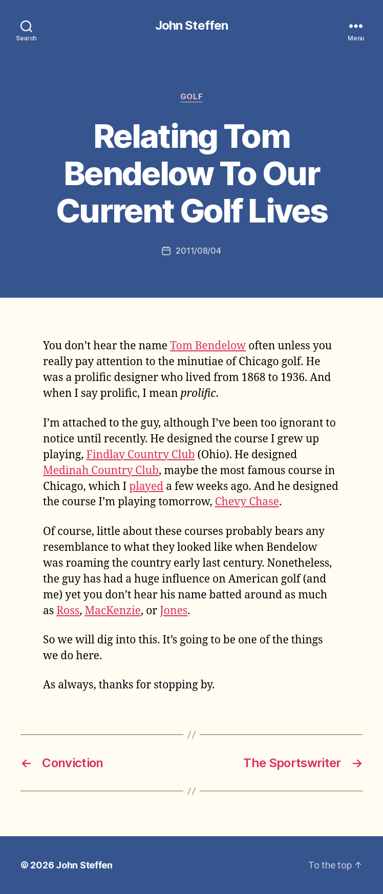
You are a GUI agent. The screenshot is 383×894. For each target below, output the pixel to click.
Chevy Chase (247, 502)
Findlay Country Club (141, 455)
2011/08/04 (198, 250)
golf (191, 96)
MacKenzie (112, 611)
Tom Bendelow (208, 346)
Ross (67, 611)
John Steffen (191, 25)
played (146, 487)
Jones (173, 611)
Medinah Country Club (101, 471)
